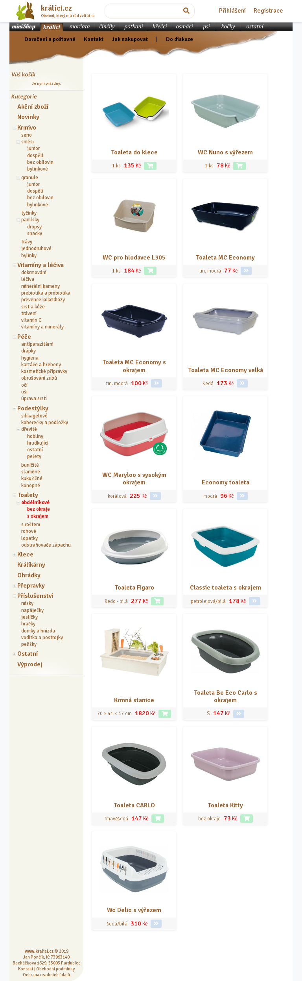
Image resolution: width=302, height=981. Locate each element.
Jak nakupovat (130, 39)
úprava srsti (34, 398)
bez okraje (38, 509)
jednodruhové (36, 248)
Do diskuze (179, 39)
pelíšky (29, 644)
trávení (29, 313)
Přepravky (31, 586)
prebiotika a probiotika (45, 293)
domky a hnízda (38, 631)
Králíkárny (31, 565)
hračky (28, 624)
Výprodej (29, 664)
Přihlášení (232, 11)
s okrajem (37, 516)
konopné (30, 485)
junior (33, 148)
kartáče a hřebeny (41, 365)
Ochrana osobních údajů (46, 974)
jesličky (29, 617)
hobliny (35, 436)
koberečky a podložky (44, 422)
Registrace (268, 11)
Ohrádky (29, 575)
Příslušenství (35, 596)
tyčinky (29, 213)
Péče (24, 337)
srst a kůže (33, 307)
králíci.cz (56, 8)
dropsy (34, 227)
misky (27, 603)
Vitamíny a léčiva (40, 265)
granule (29, 177)
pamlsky (30, 220)
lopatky (29, 538)
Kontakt (93, 39)
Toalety (27, 495)
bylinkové (37, 169)
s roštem (30, 524)
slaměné (30, 472)
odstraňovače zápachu (46, 545)
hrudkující (37, 443)
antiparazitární (37, 344)
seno (26, 135)
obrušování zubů (39, 378)
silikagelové (34, 416)
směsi (27, 142)
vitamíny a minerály (42, 327)
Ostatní (27, 654)
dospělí (35, 155)
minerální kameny (40, 286)
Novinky (28, 117)
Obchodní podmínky (55, 969)
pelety (34, 456)
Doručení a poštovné (50, 39)
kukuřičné (31, 478)
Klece (25, 554)
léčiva (27, 279)
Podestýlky (32, 408)
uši (24, 392)
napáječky (32, 610)
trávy (26, 242)
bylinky (29, 255)
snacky (34, 233)
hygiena (30, 358)
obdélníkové (35, 502)
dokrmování (33, 272)
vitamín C (31, 320)
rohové (28, 531)
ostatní (35, 450)
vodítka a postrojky (42, 637)
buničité (30, 465)
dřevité (29, 429)
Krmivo (26, 128)
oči (24, 385)
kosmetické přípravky (44, 371)
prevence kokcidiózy (43, 300)
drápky (28, 351)
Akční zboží (32, 107)
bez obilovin (40, 162)
